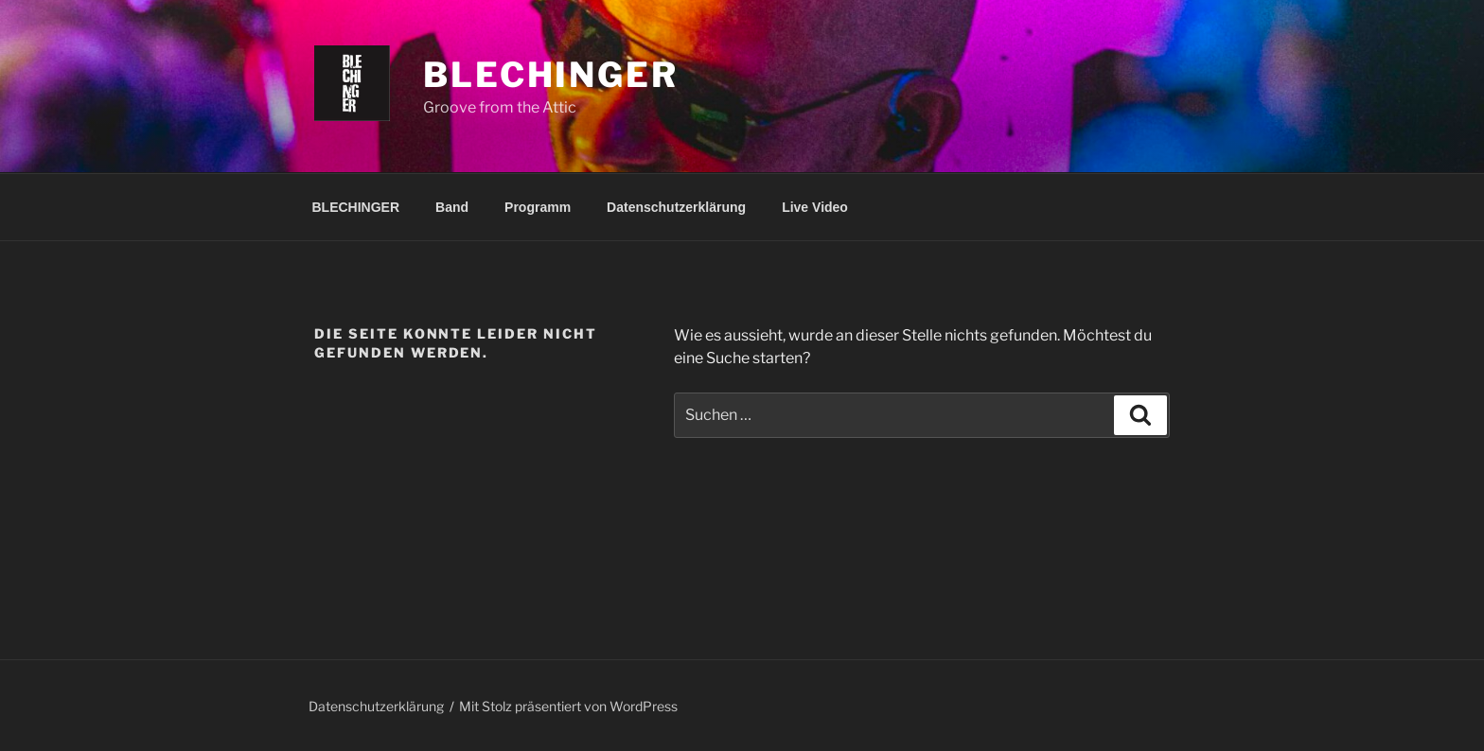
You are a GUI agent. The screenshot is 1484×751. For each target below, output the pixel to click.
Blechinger (551, 75)
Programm (537, 207)
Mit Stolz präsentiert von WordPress (568, 706)
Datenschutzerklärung (676, 207)
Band (451, 207)
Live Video (815, 207)
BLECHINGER (356, 207)
